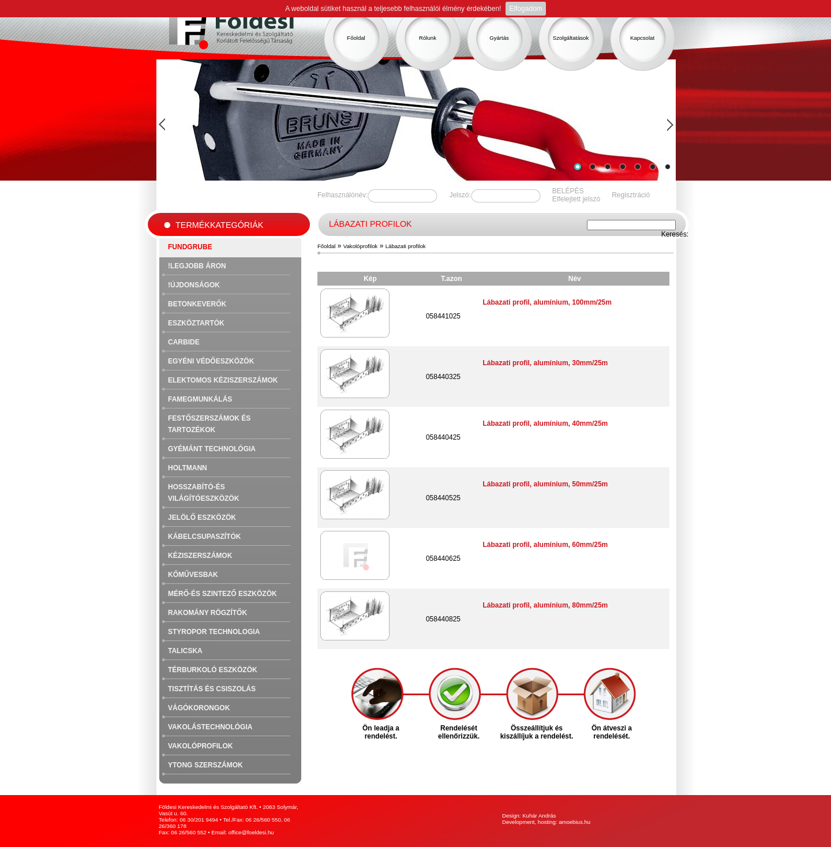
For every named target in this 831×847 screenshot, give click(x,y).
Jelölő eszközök (202, 518)
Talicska (185, 651)
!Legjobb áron (197, 266)
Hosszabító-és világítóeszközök (203, 493)
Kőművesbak (193, 575)
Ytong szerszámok (205, 765)
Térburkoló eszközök (212, 670)
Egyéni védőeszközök (211, 361)
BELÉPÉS (568, 191)
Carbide (184, 342)
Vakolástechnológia (210, 727)
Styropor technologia (214, 632)
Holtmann (187, 468)
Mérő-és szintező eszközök (222, 594)
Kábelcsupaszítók (204, 537)
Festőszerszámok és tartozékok (209, 424)
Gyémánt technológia (212, 449)
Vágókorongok (199, 708)
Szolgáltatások (571, 38)
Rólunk (427, 38)
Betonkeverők (197, 304)
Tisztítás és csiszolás (212, 689)
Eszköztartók (196, 323)
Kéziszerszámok (200, 556)
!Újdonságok (194, 285)
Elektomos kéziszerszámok (223, 380)
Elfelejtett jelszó (576, 199)
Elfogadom (525, 9)
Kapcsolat (642, 38)
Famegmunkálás (200, 399)
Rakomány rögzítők (207, 613)
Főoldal (356, 38)
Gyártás (499, 38)
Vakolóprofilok (200, 746)
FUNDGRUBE (190, 247)
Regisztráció (631, 195)
